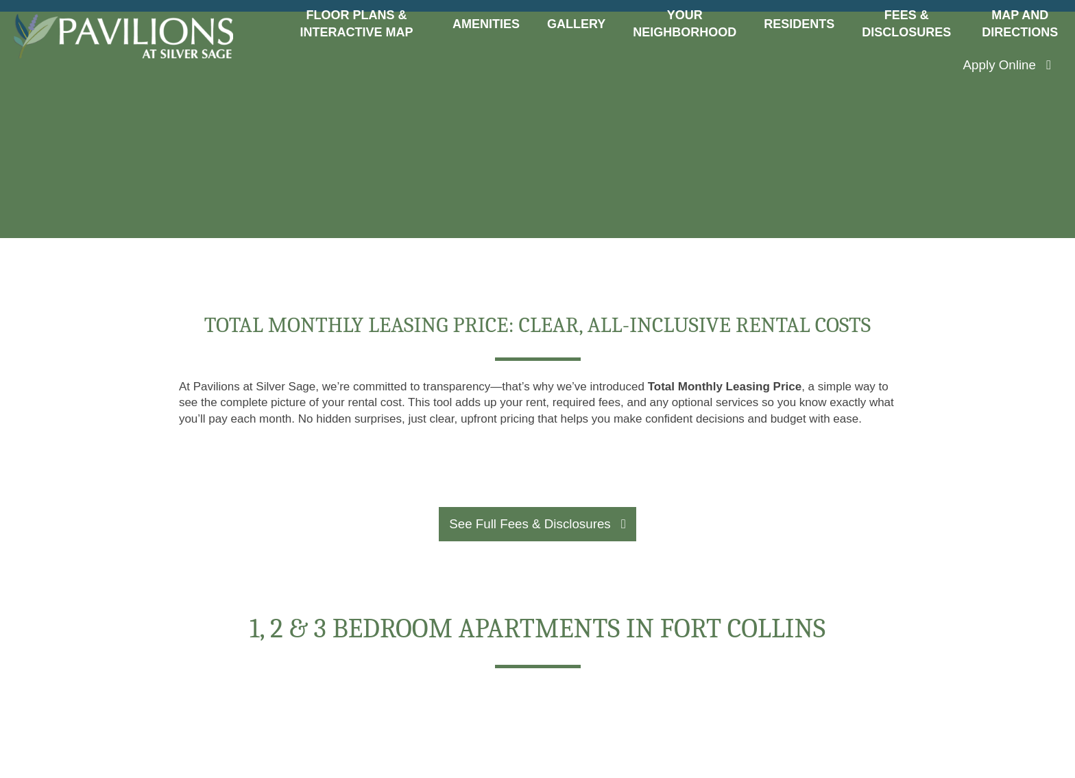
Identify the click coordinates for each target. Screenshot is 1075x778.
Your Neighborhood (684, 23)
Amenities (486, 24)
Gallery (576, 24)
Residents (799, 24)
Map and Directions (1020, 23)
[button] (1007, 65)
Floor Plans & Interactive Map (356, 23)
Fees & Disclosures (906, 23)
